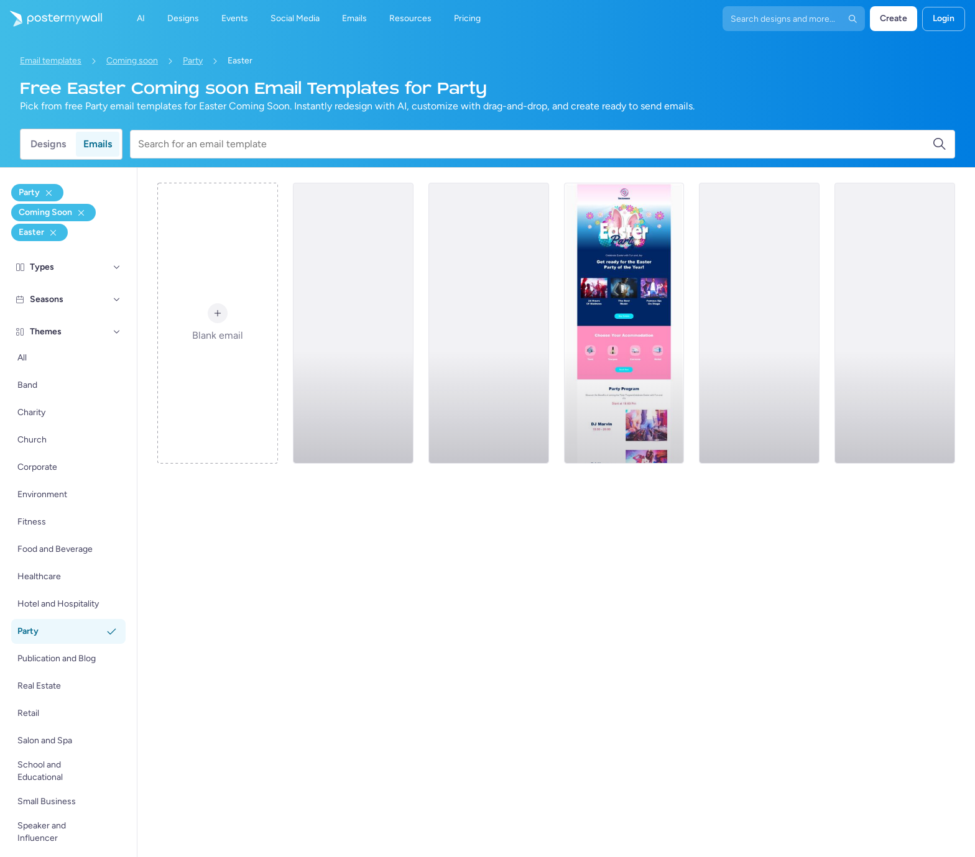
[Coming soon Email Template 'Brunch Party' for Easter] (353, 323)
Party (193, 60)
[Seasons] (117, 300)
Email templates (50, 60)
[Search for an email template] (535, 144)
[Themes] (117, 332)
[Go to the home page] (51, 18)
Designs (48, 144)
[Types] (117, 267)
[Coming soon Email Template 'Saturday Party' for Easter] (759, 323)
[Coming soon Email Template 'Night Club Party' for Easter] (488, 323)
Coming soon (132, 60)
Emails (97, 144)
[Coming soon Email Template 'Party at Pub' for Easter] (894, 323)
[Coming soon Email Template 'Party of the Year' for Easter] (624, 323)
